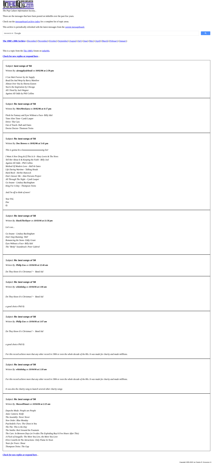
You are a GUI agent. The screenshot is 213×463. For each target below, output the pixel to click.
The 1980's (28, 51)
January (123, 41)
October (53, 41)
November (42, 41)
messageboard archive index (27, 21)
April (97, 41)
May (91, 41)
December (31, 41)
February (114, 41)
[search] (100, 33)
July (80, 41)
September (63, 41)
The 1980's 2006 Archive (14, 41)
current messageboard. (75, 27)
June (85, 41)
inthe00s (45, 51)
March (105, 41)
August (73, 41)
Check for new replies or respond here (20, 56)
